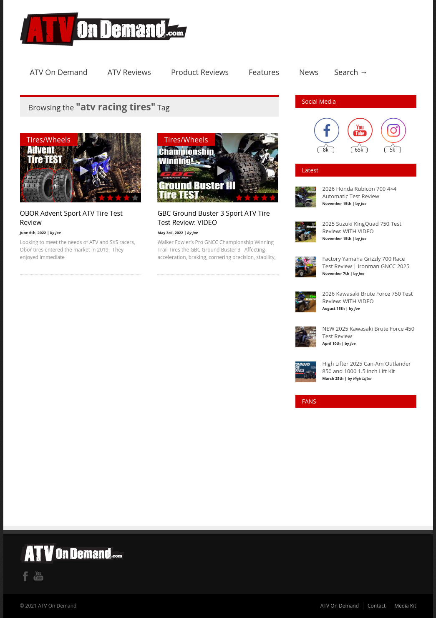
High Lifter (362, 378)
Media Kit (405, 605)
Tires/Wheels (49, 140)
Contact (377, 605)
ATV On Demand (59, 72)
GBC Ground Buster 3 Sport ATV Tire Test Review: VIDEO (214, 218)
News (308, 72)
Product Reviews (200, 72)
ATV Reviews (129, 72)
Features (264, 72)
